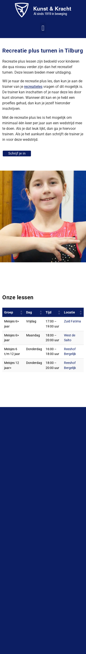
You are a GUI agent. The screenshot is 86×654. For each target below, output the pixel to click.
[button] (43, 27)
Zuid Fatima (72, 321)
